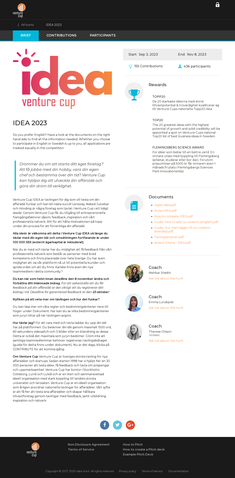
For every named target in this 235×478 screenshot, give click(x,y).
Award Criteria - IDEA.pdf (172, 242)
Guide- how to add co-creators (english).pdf (186, 222)
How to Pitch (133, 444)
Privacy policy (127, 471)
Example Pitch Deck (138, 454)
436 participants (197, 66)
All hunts (27, 25)
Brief (23, 35)
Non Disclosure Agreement (88, 444)
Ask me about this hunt (166, 278)
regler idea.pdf (165, 205)
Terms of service (152, 471)
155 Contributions (148, 66)
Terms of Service (81, 449)
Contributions (55, 35)
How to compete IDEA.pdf (173, 216)
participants (94, 35)
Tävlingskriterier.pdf (169, 237)
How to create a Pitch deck (144, 449)
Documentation (178, 471)
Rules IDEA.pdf (165, 210)
